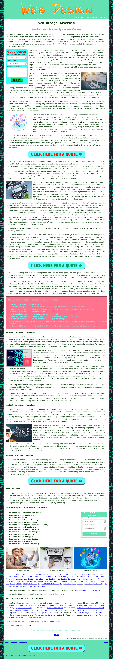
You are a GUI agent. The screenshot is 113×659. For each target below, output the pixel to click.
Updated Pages (23, 642)
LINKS (81, 17)
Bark (34, 275)
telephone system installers (44, 613)
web (91, 235)
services (60, 235)
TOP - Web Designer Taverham (18, 625)
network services (23, 610)
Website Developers (44, 577)
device (58, 210)
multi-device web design (34, 244)
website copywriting (85, 615)
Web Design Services (21, 574)
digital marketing (24, 608)
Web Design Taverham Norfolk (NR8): (23, 34)
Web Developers (41, 581)
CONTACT (94, 17)
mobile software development (90, 608)
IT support (50, 610)
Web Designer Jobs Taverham (87, 590)
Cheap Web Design (24, 581)
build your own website (68, 57)
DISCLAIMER (103, 17)
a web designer (47, 605)
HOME (76, 17)
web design (101, 291)
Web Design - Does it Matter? (19, 101)
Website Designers (14, 579)
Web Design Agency (87, 579)
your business (75, 199)
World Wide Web (59, 44)
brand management (23, 615)
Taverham (36, 69)
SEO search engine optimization (88, 613)
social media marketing (79, 610)
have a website (30, 97)
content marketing (53, 615)
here (67, 503)
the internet (77, 42)
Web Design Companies (80, 574)
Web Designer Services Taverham (27, 507)
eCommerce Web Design (42, 574)
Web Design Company (97, 577)
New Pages (14, 642)
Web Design (11, 282)
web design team (88, 194)
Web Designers (92, 581)
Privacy (106, 642)
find (12, 493)
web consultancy (96, 605)
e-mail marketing (55, 608)
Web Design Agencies (33, 579)
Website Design (61, 574)
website (56, 37)
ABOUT (88, 17)
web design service (71, 169)
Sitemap (7, 642)
